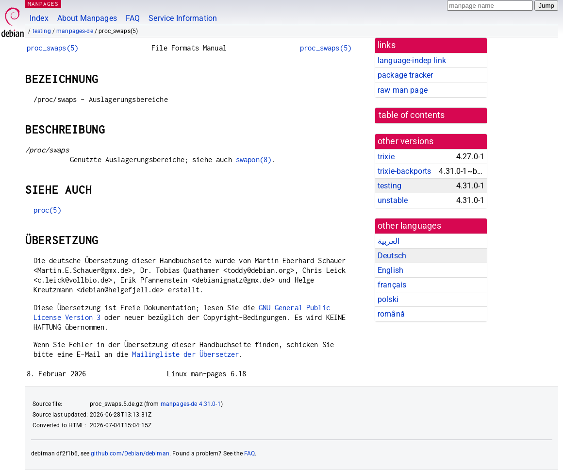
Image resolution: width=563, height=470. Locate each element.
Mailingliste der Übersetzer (185, 354)
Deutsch (392, 255)
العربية (388, 241)
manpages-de (74, 31)
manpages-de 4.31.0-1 (191, 404)
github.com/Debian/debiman (130, 453)
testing (42, 31)
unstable (393, 200)
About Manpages (87, 18)
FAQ (133, 18)
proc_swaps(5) (52, 48)
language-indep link (412, 60)
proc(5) (47, 210)
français (392, 284)
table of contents (412, 115)
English (390, 270)
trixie (386, 156)
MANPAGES (43, 3)
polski (388, 299)
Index (39, 18)
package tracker (405, 75)
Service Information (183, 18)
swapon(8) (253, 159)
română (391, 314)
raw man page (403, 90)
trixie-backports (404, 171)
